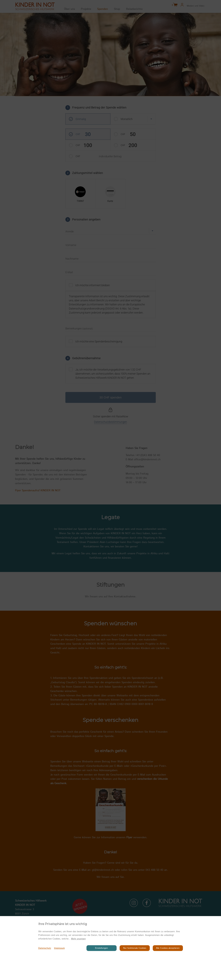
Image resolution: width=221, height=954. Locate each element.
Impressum (59, 948)
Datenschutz (44, 948)
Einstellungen (101, 948)
